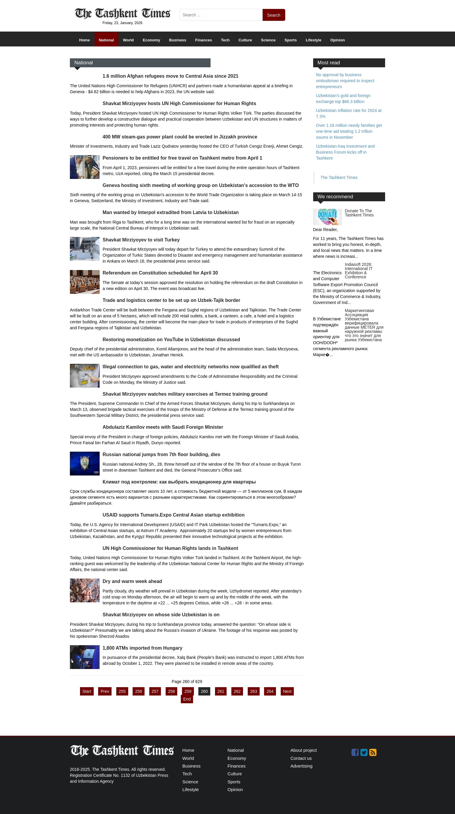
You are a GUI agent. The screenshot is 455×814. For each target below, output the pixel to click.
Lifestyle (313, 40)
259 (187, 691)
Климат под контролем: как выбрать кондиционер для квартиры (179, 481)
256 (138, 691)
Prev (105, 691)
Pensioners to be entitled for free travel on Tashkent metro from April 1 (182, 157)
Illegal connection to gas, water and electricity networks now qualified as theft (191, 366)
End (187, 699)
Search (273, 15)
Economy (151, 40)
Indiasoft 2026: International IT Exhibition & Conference (359, 270)
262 (237, 691)
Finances (203, 40)
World (128, 40)
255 (122, 691)
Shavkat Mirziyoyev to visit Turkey (141, 239)
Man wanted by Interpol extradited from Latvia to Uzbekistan (171, 212)
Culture (245, 40)
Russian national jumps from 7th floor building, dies (161, 454)
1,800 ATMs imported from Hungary (143, 648)
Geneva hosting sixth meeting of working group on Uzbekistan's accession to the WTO (201, 185)
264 (269, 691)
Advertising (302, 765)
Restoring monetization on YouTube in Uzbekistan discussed (171, 339)
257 (155, 691)
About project (304, 750)
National (106, 40)
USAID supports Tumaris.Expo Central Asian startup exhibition (173, 514)
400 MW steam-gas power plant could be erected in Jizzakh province (180, 136)
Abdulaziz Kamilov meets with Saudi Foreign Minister (163, 427)
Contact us (301, 758)
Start (86, 691)
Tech (225, 40)
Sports (291, 40)
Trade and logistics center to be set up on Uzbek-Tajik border (171, 300)
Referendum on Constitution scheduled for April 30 (160, 272)
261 (220, 691)
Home (84, 40)
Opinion (337, 40)
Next (287, 691)
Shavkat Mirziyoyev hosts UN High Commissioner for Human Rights (179, 103)
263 (253, 691)
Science (268, 40)
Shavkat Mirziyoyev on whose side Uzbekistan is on (161, 614)
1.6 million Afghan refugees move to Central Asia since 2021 (171, 76)
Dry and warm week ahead (132, 581)
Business (177, 40)
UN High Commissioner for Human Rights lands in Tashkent (170, 548)
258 (171, 691)
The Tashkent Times (339, 177)
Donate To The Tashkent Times (359, 212)
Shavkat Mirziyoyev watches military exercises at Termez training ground (185, 394)
